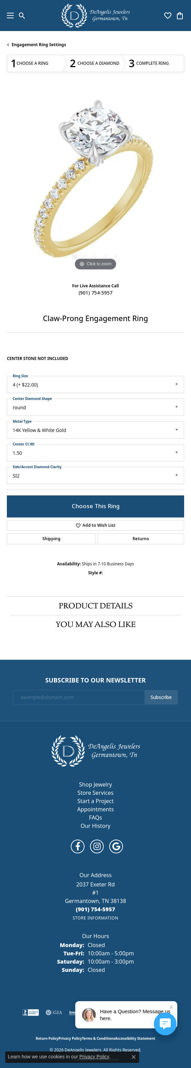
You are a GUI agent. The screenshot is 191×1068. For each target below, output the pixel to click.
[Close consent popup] (134, 1057)
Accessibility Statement (135, 1038)
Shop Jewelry (95, 784)
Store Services (96, 793)
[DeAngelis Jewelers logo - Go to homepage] (95, 15)
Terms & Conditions (98, 1038)
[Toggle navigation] (8, 15)
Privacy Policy (70, 1038)
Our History (95, 826)
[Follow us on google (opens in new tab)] (116, 846)
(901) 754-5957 (95, 292)
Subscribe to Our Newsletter (95, 680)
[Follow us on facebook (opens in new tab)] (78, 846)
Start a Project (95, 801)
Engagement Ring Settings (39, 45)
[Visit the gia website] (54, 1012)
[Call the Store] (95, 909)
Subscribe (161, 697)
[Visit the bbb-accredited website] (30, 1012)
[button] (22, 15)
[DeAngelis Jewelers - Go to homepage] (95, 750)
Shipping (51, 539)
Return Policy (47, 1038)
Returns (141, 539)
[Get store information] (95, 918)
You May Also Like (96, 624)
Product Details (96, 605)
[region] (95, 183)
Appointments (95, 809)
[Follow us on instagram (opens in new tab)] (97, 846)
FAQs (95, 817)
